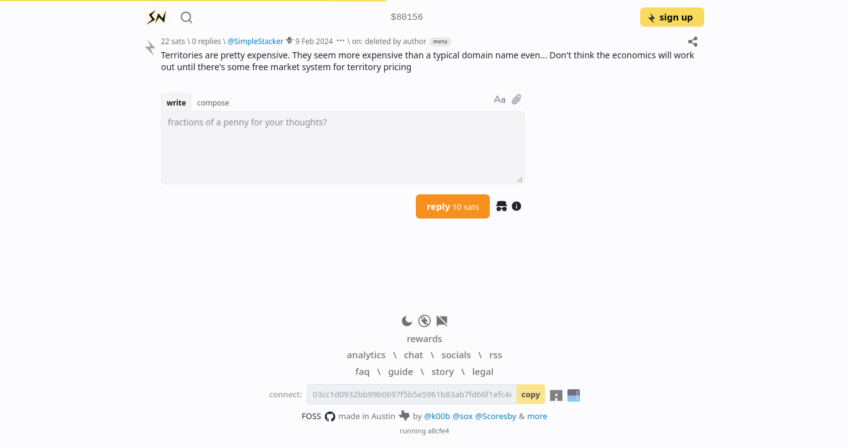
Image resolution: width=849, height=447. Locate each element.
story (442, 371)
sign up (669, 17)
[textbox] (343, 148)
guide (400, 371)
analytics (366, 354)
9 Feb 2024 (314, 41)
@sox (462, 416)
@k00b (437, 416)
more (537, 416)
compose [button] (213, 102)
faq (363, 371)
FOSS (318, 416)
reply (453, 206)
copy (530, 394)
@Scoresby (495, 416)
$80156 (407, 18)
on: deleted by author (389, 41)
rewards (424, 338)
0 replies (206, 41)
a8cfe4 (438, 430)
